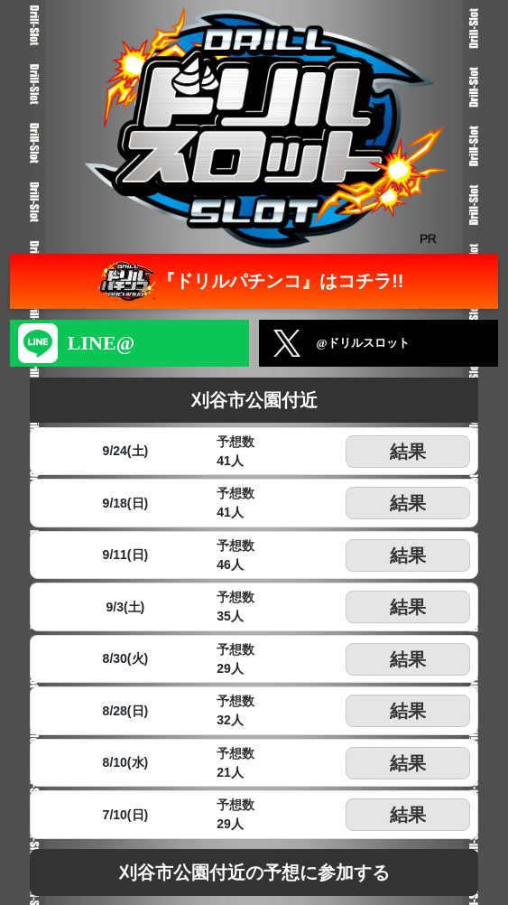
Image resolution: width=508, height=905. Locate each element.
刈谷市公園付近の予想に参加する (254, 872)
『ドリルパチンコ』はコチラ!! (248, 281)
